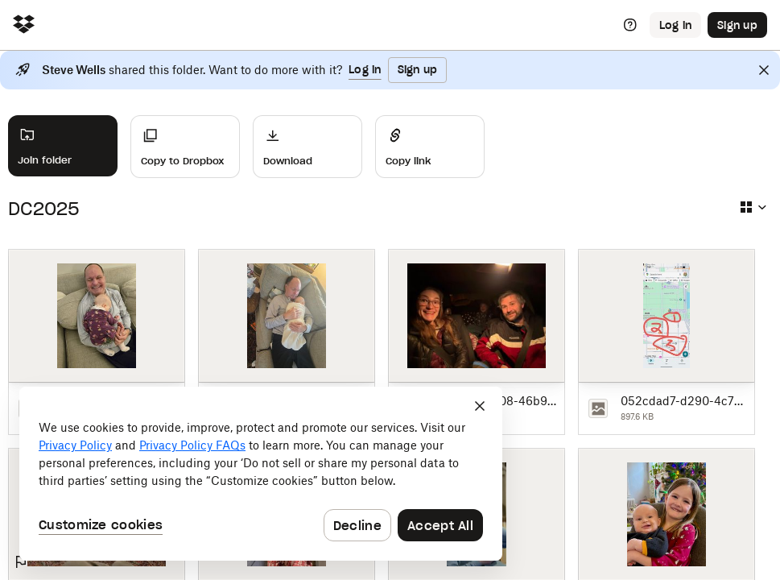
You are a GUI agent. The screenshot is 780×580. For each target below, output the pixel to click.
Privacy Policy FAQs (192, 445)
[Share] (430, 146)
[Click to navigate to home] (24, 25)
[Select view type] (752, 207)
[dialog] (260, 474)
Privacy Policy (75, 445)
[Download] (307, 146)
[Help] (630, 25)
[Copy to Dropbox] (185, 146)
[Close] (764, 70)
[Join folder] (63, 145)
